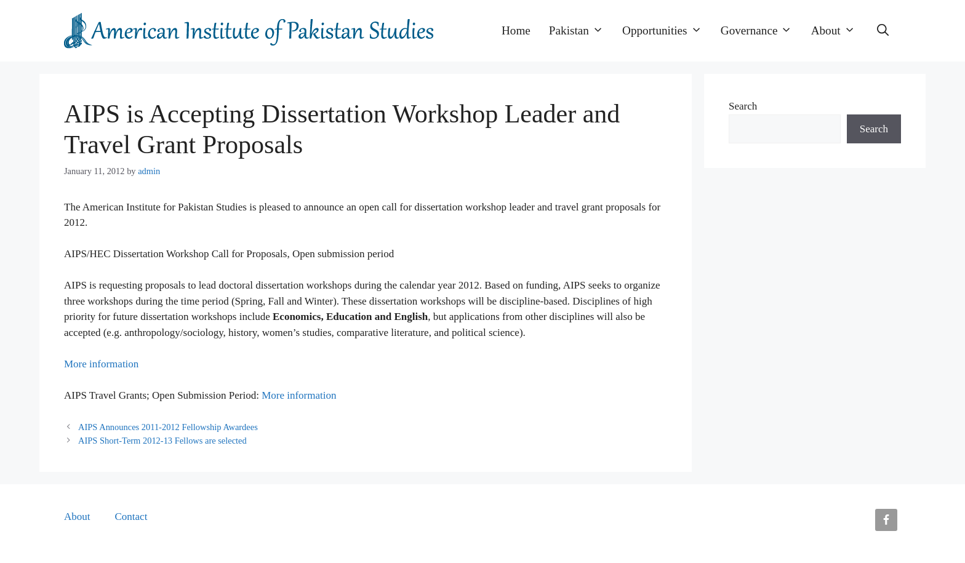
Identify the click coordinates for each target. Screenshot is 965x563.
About (838, 30)
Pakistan (581, 30)
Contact (131, 516)
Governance (761, 30)
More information (101, 364)
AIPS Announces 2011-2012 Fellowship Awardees (168, 427)
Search (743, 106)
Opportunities (666, 30)
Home (516, 30)
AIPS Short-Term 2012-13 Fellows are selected (162, 440)
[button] (883, 30)
